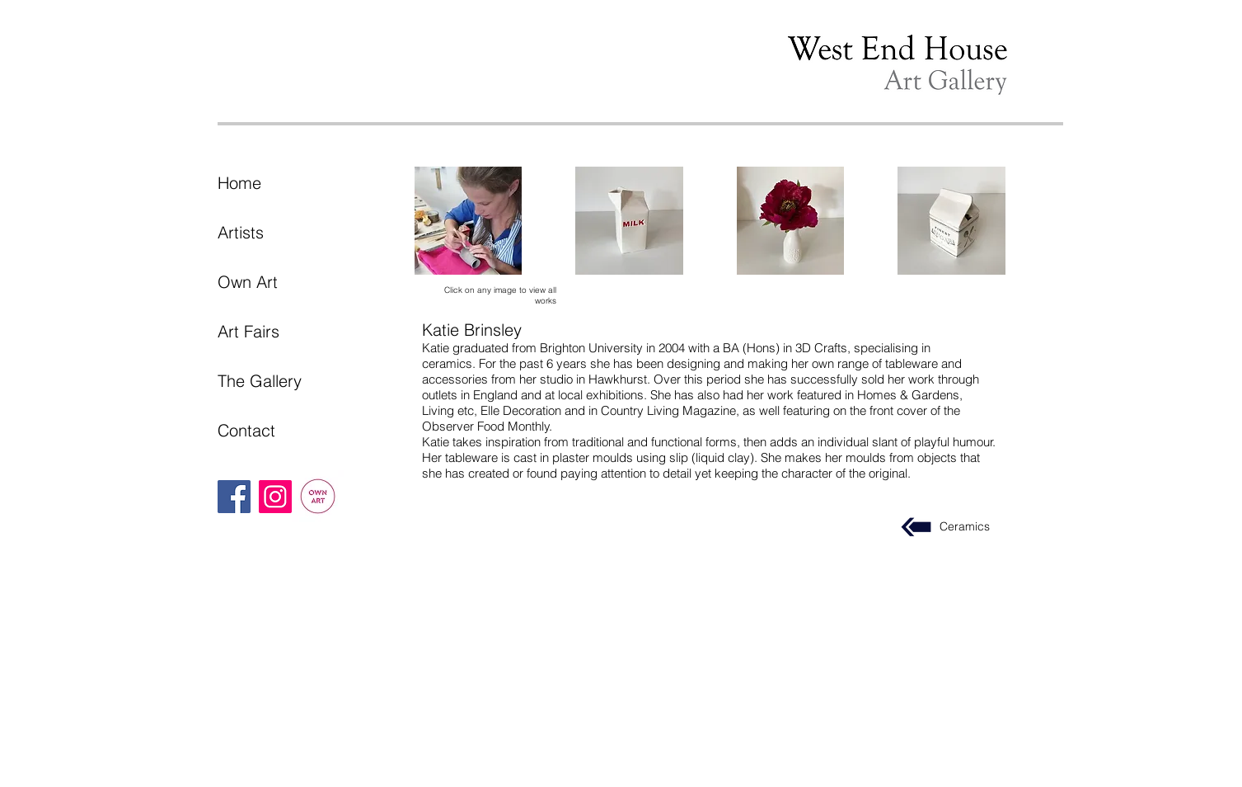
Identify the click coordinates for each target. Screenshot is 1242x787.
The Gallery (260, 380)
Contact (246, 430)
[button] (469, 221)
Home (239, 182)
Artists (241, 232)
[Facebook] (234, 496)
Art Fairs (248, 331)
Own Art (248, 281)
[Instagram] (275, 496)
